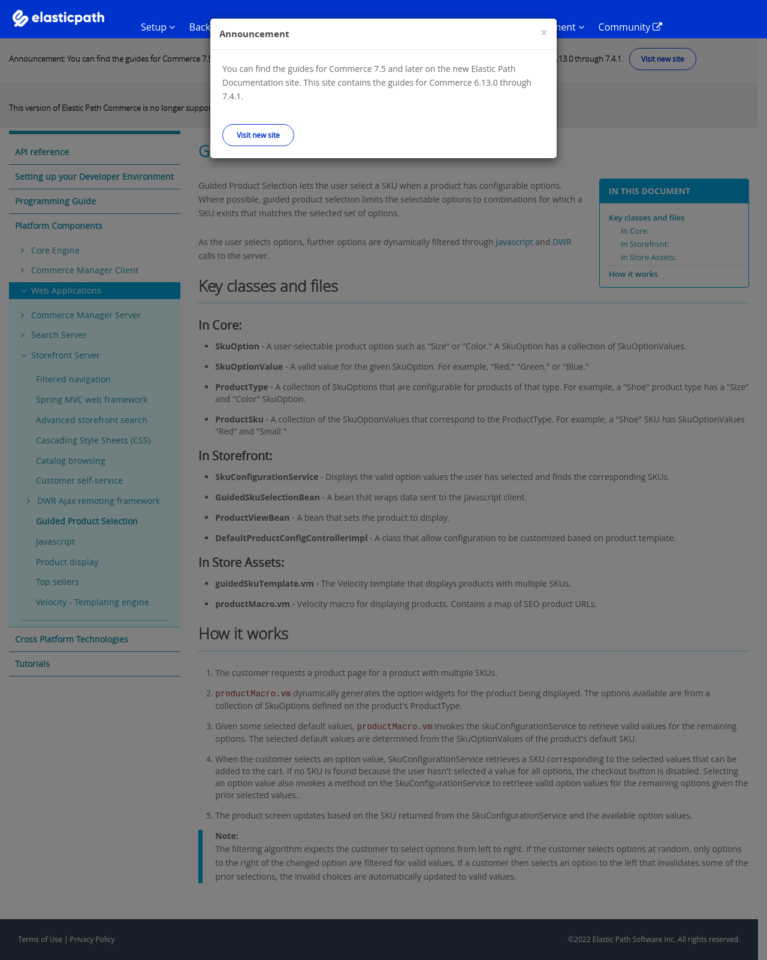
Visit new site (258, 135)
